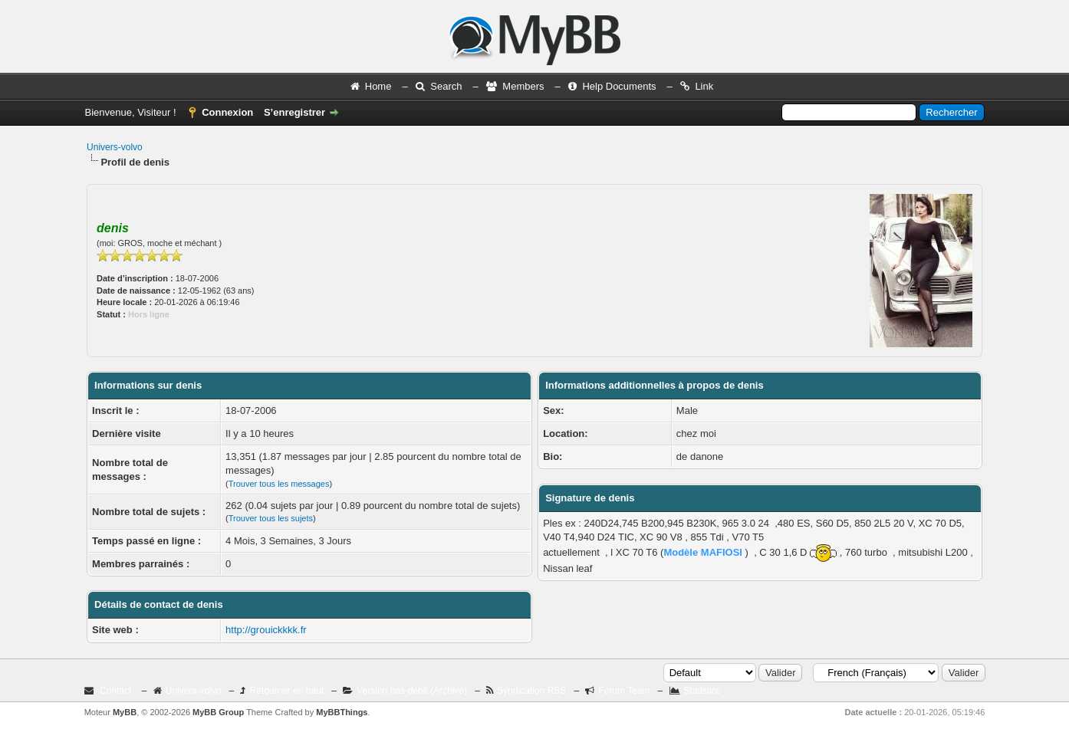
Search (446, 86)
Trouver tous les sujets (271, 518)
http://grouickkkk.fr (265, 629)
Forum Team (624, 690)
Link (704, 86)
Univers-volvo (115, 147)
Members (523, 86)
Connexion (227, 112)
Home (378, 86)
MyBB (125, 712)
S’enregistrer (294, 112)
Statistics (702, 690)
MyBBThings (341, 712)
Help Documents (619, 86)
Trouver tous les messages (279, 483)
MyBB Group (218, 712)
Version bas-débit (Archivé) (412, 690)
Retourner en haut (286, 690)
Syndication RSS (531, 690)
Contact (115, 690)
